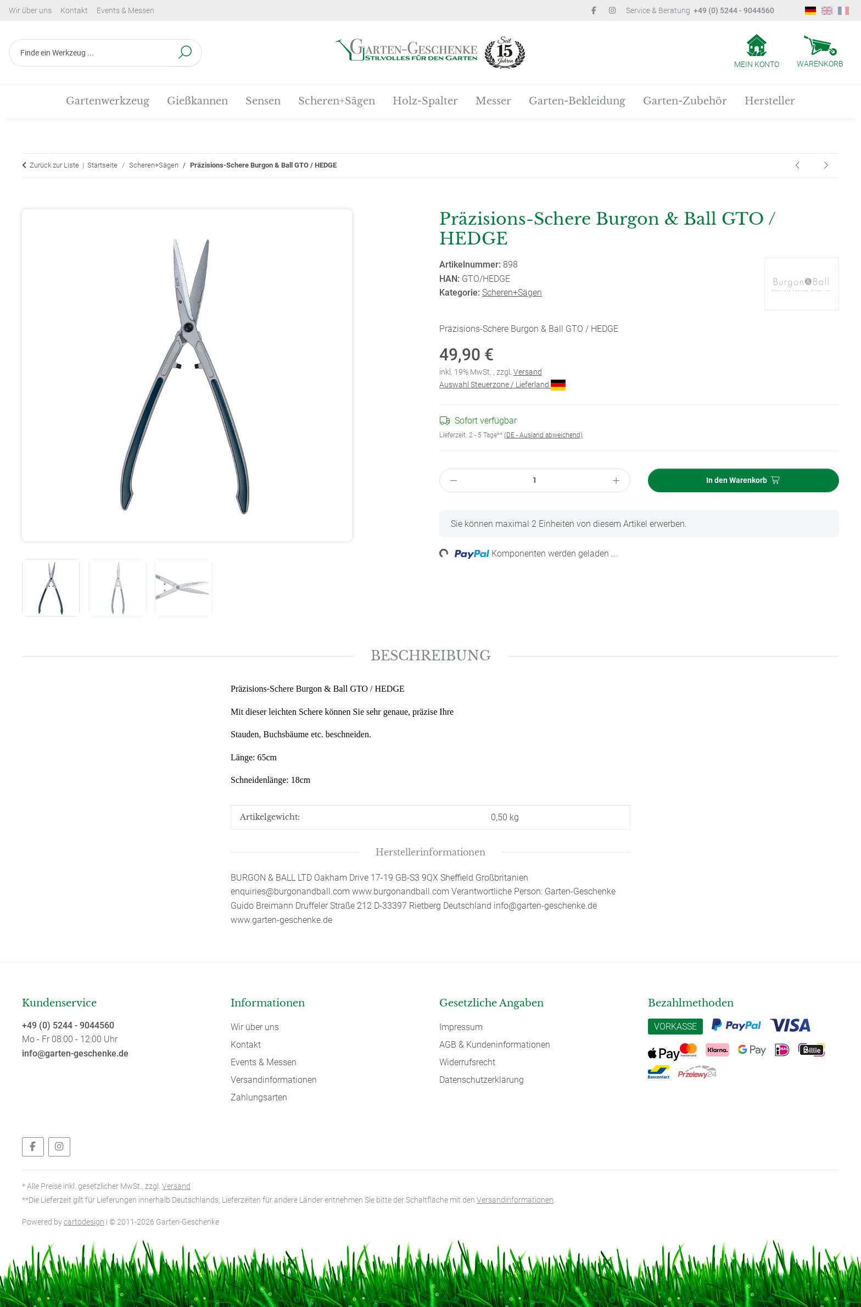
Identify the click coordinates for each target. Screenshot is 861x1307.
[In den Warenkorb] (31, 203)
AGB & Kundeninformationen (494, 1044)
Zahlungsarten (259, 1097)
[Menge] (534, 480)
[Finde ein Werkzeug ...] (89, 52)
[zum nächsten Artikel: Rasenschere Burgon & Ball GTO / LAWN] (826, 165)
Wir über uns (30, 10)
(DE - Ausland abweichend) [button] (543, 435)
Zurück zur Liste (54, 165)
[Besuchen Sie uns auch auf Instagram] (59, 1146)
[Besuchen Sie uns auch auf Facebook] (33, 1146)
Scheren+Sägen (512, 292)
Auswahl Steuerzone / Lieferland (502, 384)
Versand (527, 372)
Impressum (461, 1027)
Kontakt (74, 10)
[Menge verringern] (453, 480)
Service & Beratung (700, 10)
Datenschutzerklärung (481, 1080)
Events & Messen (125, 10)
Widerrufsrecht (467, 1062)
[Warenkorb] (820, 53)
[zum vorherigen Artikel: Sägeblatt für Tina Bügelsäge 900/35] (798, 165)
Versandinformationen (274, 1080)
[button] (756, 52)
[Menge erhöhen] (616, 480)
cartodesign (84, 1221)
